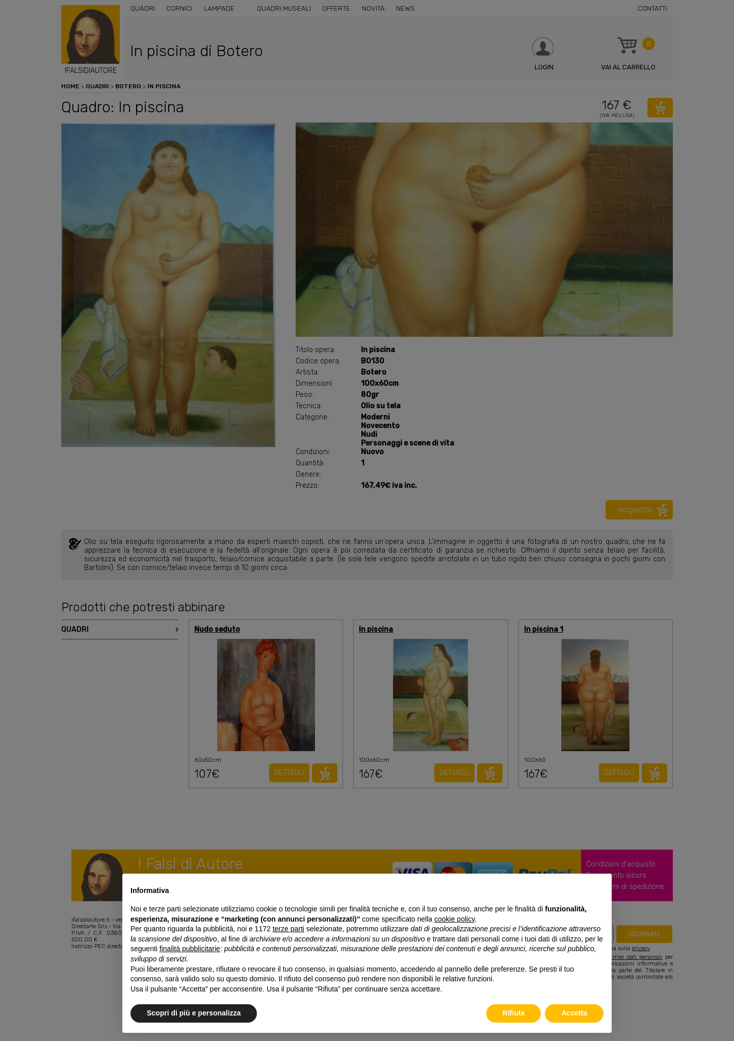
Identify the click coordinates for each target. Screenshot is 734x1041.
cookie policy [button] (454, 919)
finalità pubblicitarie (190, 949)
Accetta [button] (574, 1013)
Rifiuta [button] (514, 1013)
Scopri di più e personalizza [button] (194, 1013)
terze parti (288, 929)
